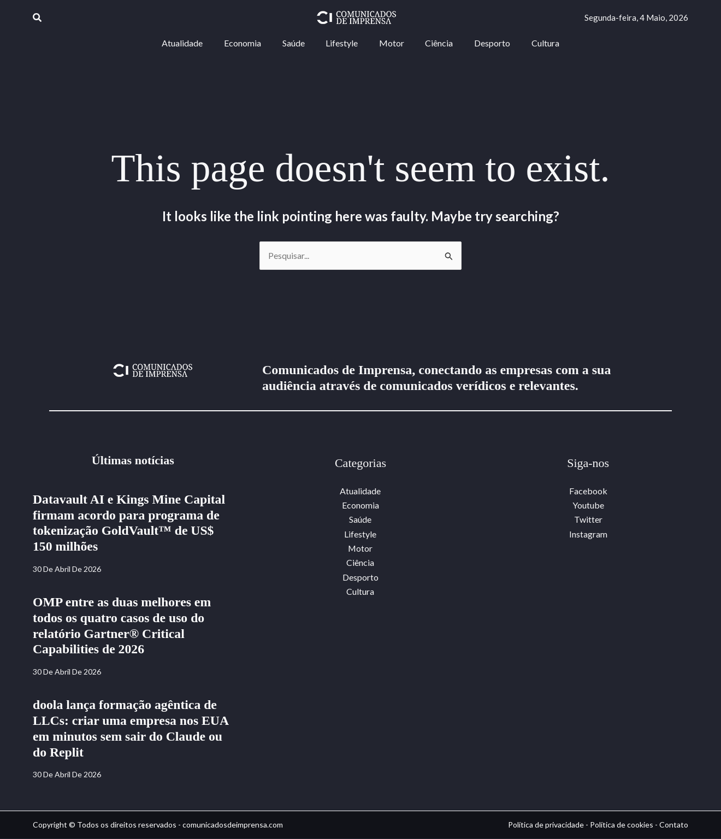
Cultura (360, 592)
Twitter (588, 520)
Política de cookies (621, 824)
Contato (673, 824)
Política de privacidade (546, 824)
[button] (38, 18)
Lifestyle (360, 534)
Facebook (588, 491)
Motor (360, 548)
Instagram (588, 534)
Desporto (360, 577)
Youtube (588, 505)
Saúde (360, 520)
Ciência (360, 563)
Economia (360, 505)
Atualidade (360, 491)
